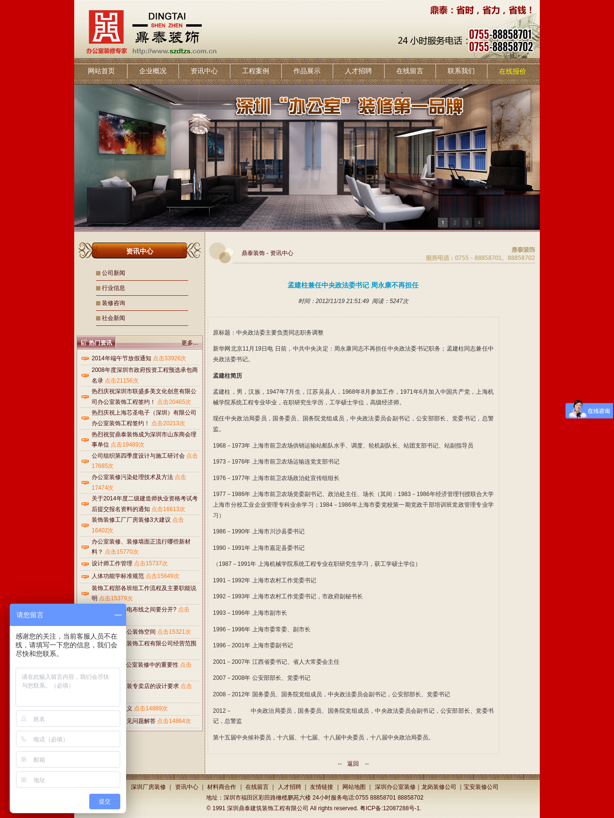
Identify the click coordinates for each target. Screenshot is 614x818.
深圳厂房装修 (148, 787)
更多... (189, 342)
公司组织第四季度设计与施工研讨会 (138, 455)
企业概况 (152, 71)
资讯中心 (204, 71)
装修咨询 (113, 303)
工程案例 (255, 71)
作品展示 (307, 71)
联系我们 (461, 71)
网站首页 (101, 71)
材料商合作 (221, 787)
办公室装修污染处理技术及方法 (132, 477)
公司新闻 (113, 273)
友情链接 (321, 787)
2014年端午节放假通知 (121, 358)
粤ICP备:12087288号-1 (390, 808)
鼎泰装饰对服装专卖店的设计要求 (135, 686)
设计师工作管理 (112, 563)
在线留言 (409, 71)
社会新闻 (113, 318)
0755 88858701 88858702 (389, 797)
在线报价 (512, 71)
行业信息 (113, 288)
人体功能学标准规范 (118, 576)
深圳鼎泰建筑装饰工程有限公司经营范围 (144, 643)
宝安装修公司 (481, 787)
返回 (353, 763)
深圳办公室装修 (395, 787)
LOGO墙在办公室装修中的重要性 (135, 664)
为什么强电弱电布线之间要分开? (134, 609)
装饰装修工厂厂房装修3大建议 (131, 519)
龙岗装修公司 (438, 787)
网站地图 (354, 787)
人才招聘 (358, 71)
